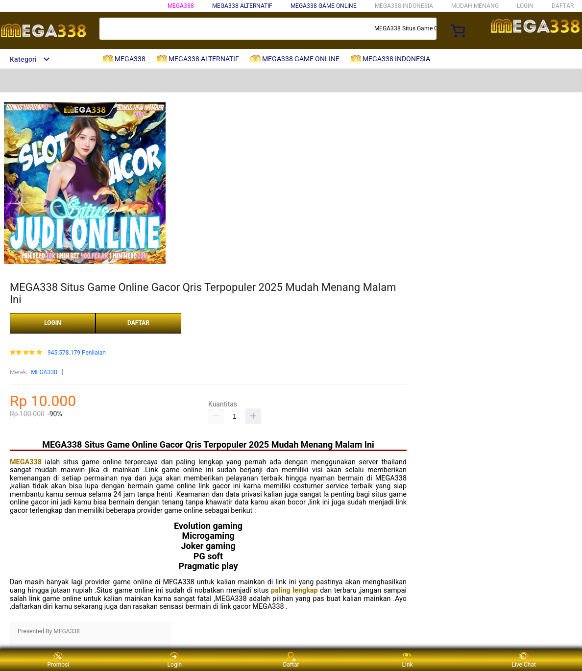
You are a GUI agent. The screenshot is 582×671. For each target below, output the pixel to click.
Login (175, 660)
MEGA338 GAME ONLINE (324, 5)
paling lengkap (294, 590)
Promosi (58, 660)
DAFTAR (563, 5)
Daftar (291, 660)
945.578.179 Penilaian (77, 353)
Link (407, 660)
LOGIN (525, 5)
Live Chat (524, 660)
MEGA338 (181, 5)
